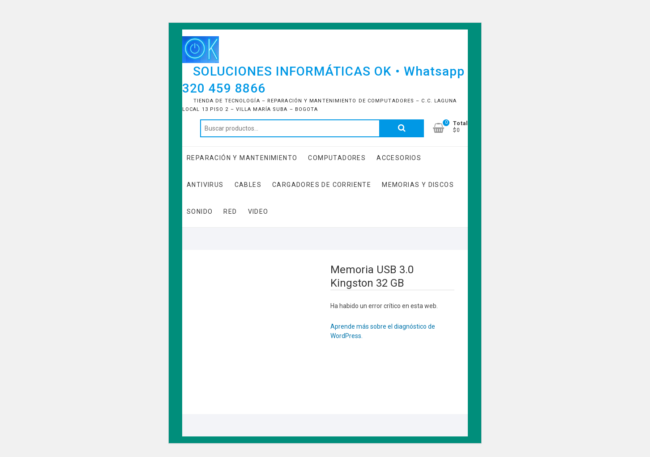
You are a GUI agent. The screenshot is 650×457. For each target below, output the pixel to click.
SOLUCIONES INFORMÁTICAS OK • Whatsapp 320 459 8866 (323, 80)
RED (230, 211)
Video (258, 211)
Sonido (200, 211)
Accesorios (398, 157)
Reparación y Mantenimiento (242, 157)
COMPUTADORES (337, 157)
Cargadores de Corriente (321, 184)
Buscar (401, 128)
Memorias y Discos (418, 184)
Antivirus (205, 184)
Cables (248, 184)
